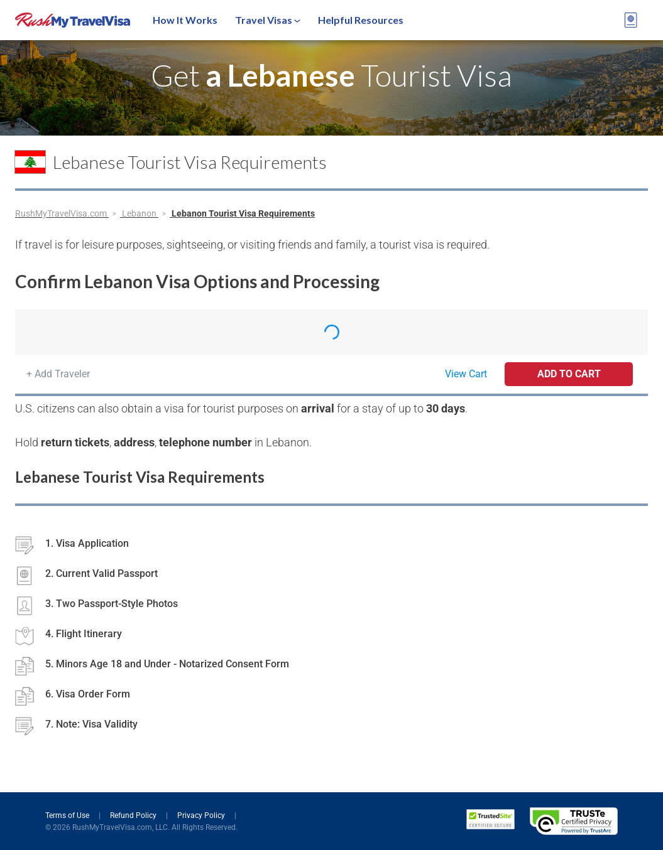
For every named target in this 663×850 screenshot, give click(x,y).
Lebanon (140, 213)
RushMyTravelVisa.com (62, 213)
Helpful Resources (360, 20)
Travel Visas (267, 20)
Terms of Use (68, 815)
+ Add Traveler (58, 374)
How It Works (185, 20)
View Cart (466, 374)
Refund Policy (134, 815)
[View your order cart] (631, 20)
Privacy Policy (202, 815)
